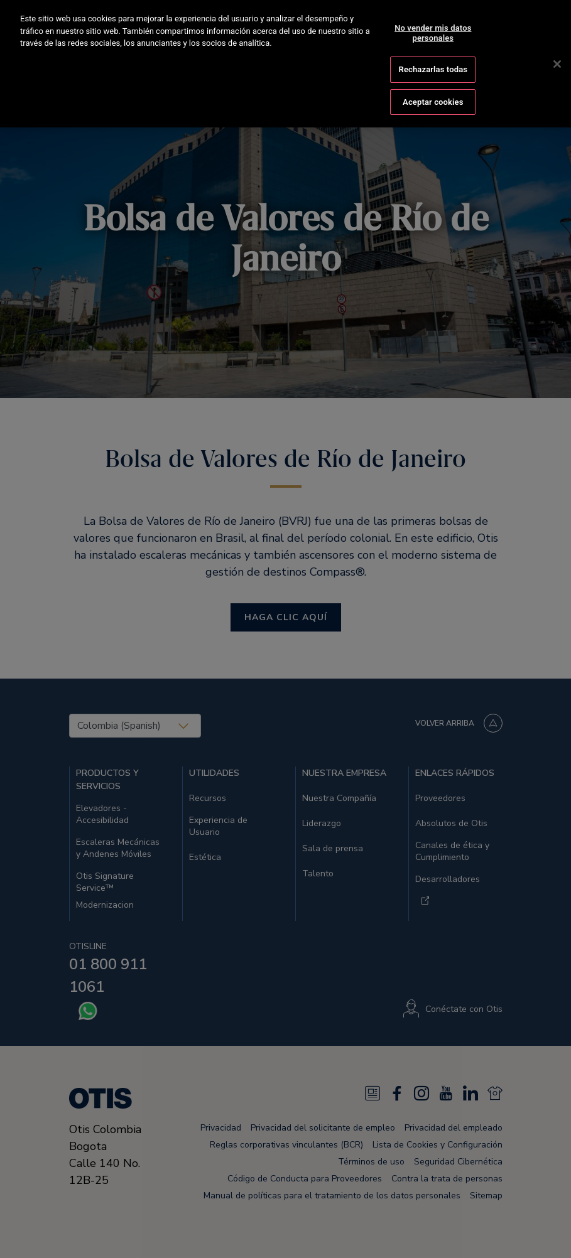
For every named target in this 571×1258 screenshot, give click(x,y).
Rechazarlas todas (433, 51)
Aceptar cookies (433, 83)
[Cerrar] (557, 45)
